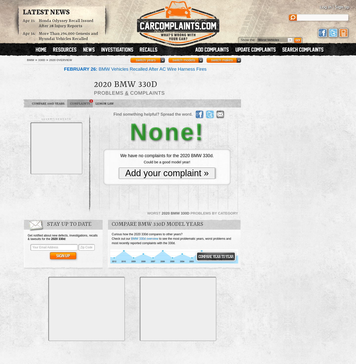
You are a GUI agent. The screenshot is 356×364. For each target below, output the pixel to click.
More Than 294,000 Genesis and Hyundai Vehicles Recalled (68, 36)
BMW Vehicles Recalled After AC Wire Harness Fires (135, 69)
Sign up (342, 7)
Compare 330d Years (48, 104)
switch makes (222, 60)
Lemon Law (104, 104)
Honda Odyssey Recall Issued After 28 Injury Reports (66, 23)
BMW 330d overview (144, 238)
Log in (326, 7)
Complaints (81, 103)
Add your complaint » (167, 173)
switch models (183, 60)
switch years (146, 60)
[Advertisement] (56, 148)
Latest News (46, 13)
